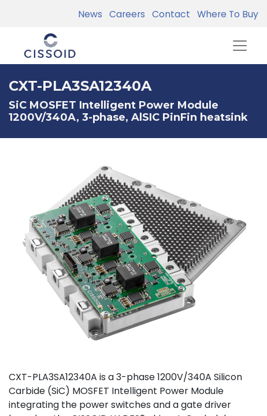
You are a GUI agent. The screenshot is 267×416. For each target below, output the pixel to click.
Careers (125, 14)
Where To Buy (225, 14)
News (90, 14)
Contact (168, 14)
